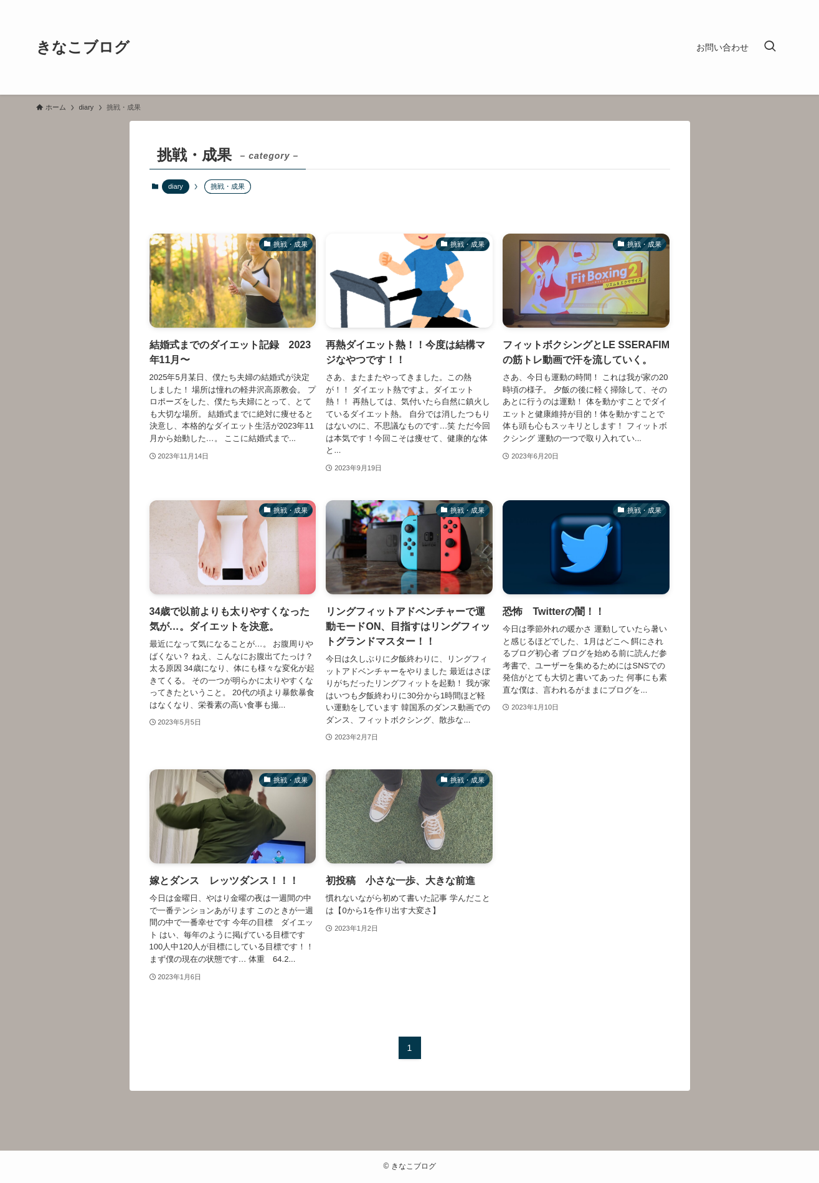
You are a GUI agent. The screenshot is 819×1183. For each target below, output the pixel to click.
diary (175, 186)
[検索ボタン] (769, 47)
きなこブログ (83, 47)
